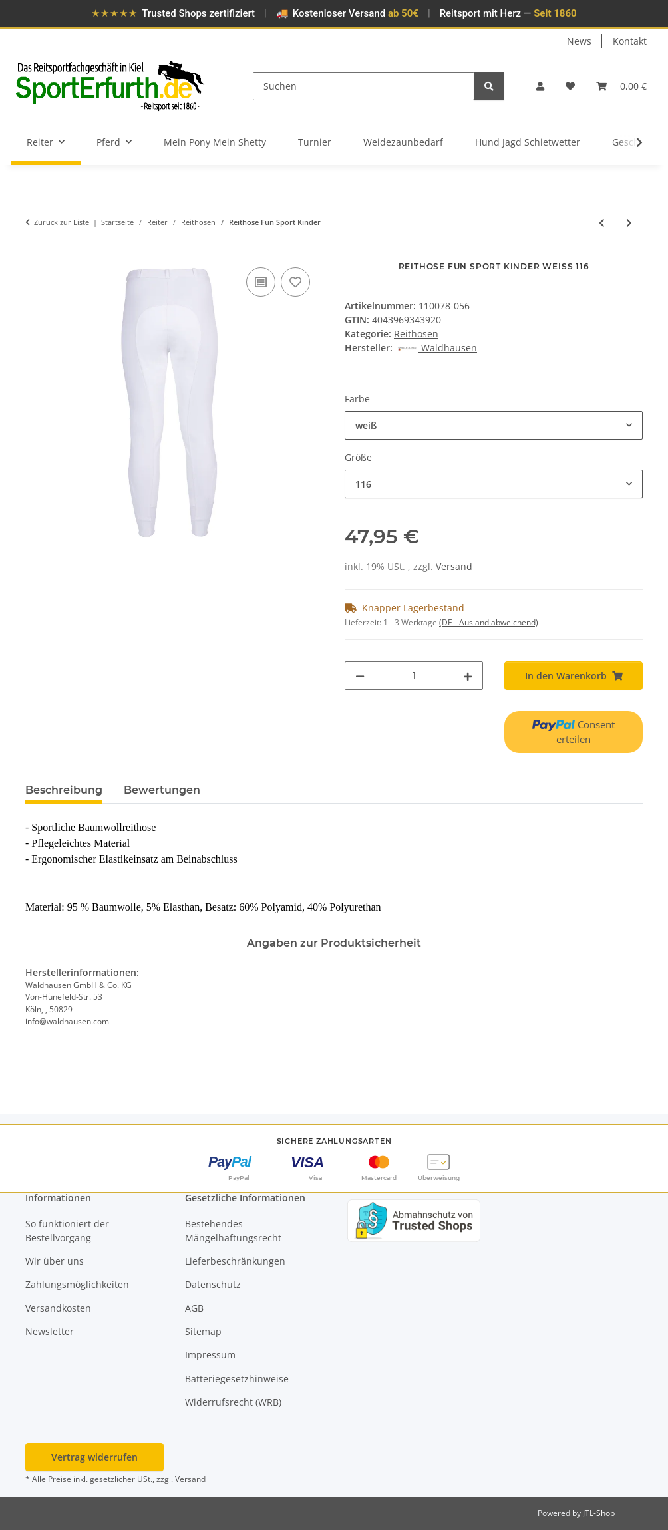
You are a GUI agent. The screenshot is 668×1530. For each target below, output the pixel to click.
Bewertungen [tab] (162, 790)
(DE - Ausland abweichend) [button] (488, 622)
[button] (540, 86)
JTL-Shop (599, 1513)
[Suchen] (363, 86)
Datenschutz (213, 1284)
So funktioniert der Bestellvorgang (67, 1230)
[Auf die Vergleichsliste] (260, 282)
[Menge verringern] (360, 675)
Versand (454, 566)
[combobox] (494, 425)
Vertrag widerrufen (94, 1457)
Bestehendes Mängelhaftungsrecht (233, 1230)
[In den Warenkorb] (36, 249)
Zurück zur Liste (61, 222)
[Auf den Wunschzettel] (295, 282)
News (579, 41)
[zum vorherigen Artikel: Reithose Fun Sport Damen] (601, 222)
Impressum (210, 1354)
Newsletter (49, 1331)
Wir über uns (54, 1261)
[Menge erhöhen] (467, 675)
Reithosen (416, 333)
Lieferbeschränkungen (235, 1261)
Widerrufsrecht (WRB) (233, 1402)
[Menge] (414, 675)
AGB (194, 1308)
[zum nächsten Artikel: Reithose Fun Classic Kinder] (629, 222)
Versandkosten (58, 1308)
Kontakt (630, 41)
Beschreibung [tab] (63, 790)
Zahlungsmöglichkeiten (77, 1284)
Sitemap (203, 1331)
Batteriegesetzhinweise (237, 1378)
